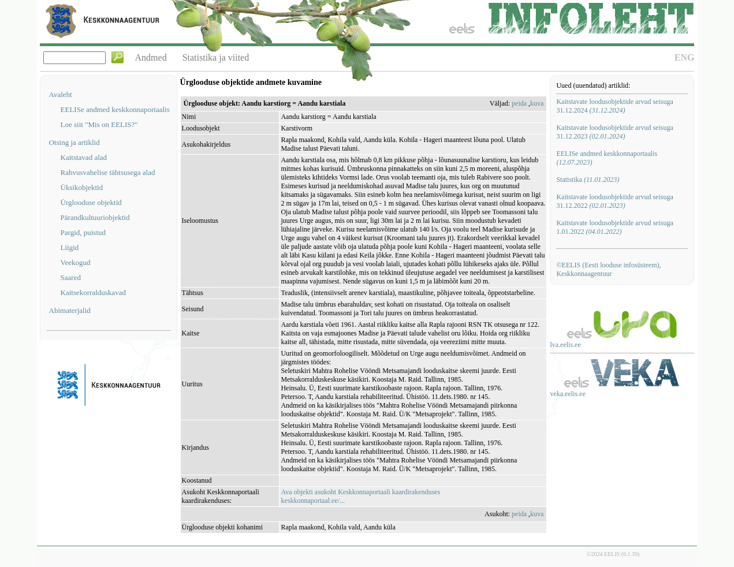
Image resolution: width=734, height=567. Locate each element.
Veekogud (76, 262)
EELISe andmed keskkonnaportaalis (115, 109)
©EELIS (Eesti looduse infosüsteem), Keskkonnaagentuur (608, 269)
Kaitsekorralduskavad (93, 292)
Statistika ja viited (215, 57)
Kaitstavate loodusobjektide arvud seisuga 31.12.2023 (614, 132)
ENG (685, 57)
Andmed (151, 57)
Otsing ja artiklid (74, 142)
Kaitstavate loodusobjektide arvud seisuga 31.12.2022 (614, 201)
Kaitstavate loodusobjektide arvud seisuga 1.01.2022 (614, 227)
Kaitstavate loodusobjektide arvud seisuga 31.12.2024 (614, 106)
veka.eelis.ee (567, 394)
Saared (71, 277)
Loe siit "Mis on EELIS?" (99, 124)
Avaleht (60, 94)
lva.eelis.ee (565, 345)
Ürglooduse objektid (91, 202)
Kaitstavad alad (84, 157)
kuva (536, 103)
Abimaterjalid (70, 310)
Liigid (70, 247)
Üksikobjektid (82, 187)
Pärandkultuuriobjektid (95, 217)
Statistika (587, 180)
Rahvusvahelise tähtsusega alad (108, 172)
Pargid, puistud (83, 232)
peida (519, 103)
